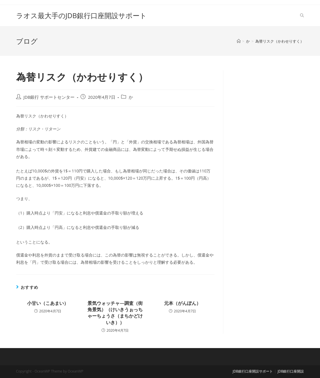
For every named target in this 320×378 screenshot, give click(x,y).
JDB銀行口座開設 (291, 371)
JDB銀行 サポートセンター (49, 97)
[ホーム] (239, 41)
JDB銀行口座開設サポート (253, 371)
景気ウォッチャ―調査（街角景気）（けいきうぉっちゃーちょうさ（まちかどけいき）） (115, 313)
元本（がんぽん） (182, 303)
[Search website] (302, 15)
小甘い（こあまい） (47, 303)
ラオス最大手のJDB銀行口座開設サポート (81, 15)
